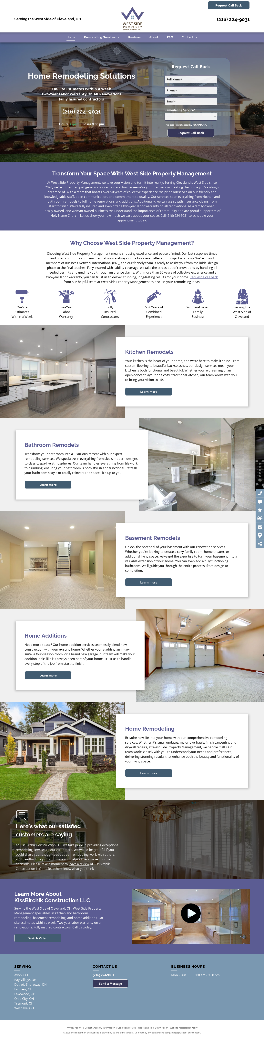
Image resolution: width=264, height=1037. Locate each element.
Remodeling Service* (180, 110)
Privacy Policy (73, 1027)
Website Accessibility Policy (184, 1027)
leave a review (79, 864)
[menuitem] (71, 37)
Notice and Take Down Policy (153, 1027)
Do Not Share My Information (100, 1027)
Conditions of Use (126, 1027)
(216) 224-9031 (233, 19)
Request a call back (204, 277)
